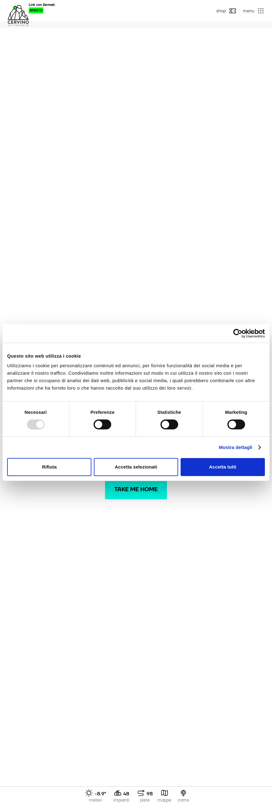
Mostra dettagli (235, 447)
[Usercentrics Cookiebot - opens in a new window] (238, 333)
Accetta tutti (222, 466)
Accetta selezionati (136, 466)
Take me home (136, 489)
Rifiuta (49, 466)
